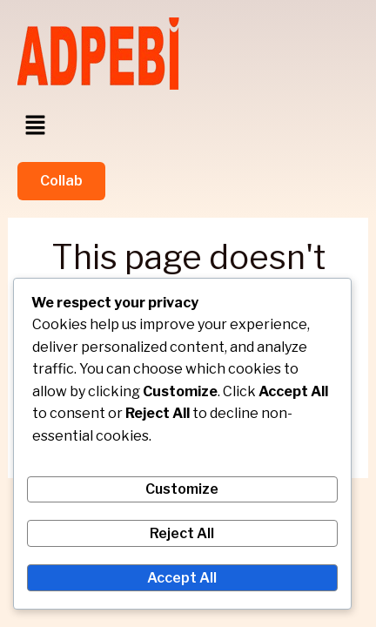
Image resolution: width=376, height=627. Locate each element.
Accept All (182, 578)
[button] (34, 126)
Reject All (182, 533)
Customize (181, 489)
